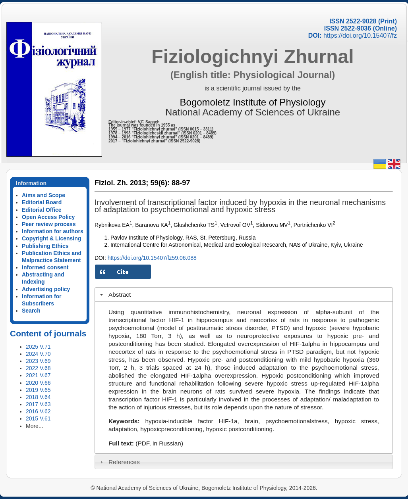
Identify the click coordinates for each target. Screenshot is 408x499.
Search (31, 310)
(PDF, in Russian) (159, 443)
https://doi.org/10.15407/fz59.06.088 (152, 258)
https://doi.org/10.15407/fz (360, 35)
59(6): (160, 183)
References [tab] (119, 462)
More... (34, 426)
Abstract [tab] (114, 294)
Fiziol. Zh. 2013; (121, 183)
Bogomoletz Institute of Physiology (253, 102)
